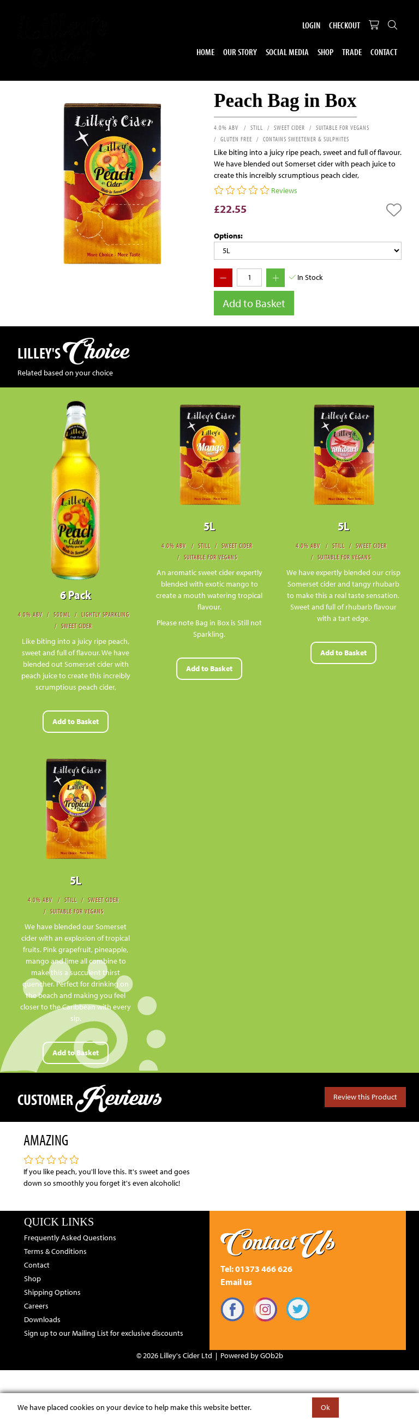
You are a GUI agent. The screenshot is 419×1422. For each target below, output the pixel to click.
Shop (325, 51)
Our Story (240, 51)
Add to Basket (254, 303)
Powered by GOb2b (251, 1355)
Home (205, 51)
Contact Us (278, 1241)
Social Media (287, 51)
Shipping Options (52, 1292)
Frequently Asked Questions (70, 1237)
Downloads (42, 1319)
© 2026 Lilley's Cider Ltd (174, 1355)
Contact (383, 51)
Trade (352, 51)
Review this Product (365, 1097)
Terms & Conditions (55, 1251)
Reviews (284, 190)
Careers (36, 1306)
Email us (236, 1281)
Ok (325, 1407)
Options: (228, 236)
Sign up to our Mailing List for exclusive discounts (103, 1333)
